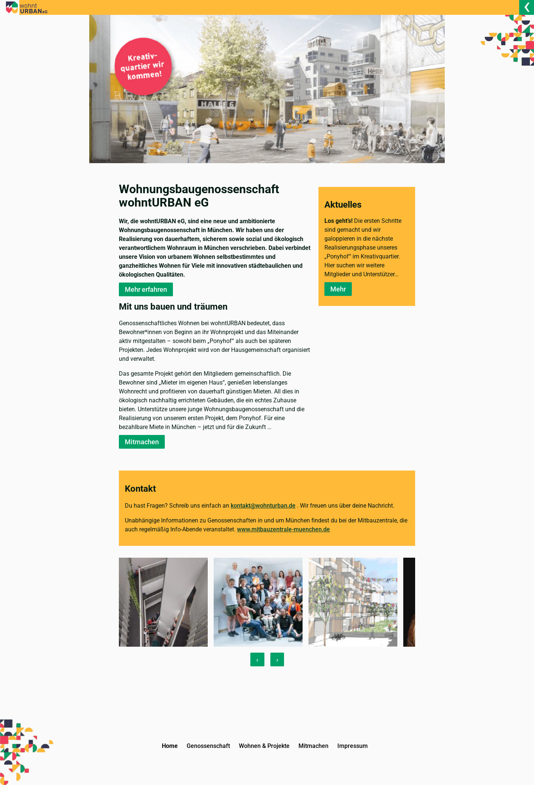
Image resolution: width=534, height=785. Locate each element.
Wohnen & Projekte (264, 745)
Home (170, 745)
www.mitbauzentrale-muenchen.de (283, 529)
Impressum (352, 745)
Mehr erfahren (146, 289)
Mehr (338, 289)
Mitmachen (142, 442)
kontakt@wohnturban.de (263, 505)
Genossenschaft (208, 745)
